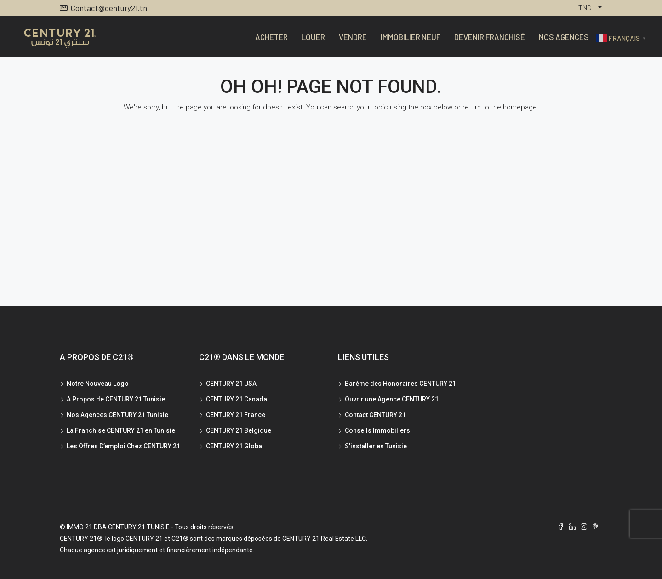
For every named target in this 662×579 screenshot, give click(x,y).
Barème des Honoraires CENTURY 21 (400, 383)
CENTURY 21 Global (235, 446)
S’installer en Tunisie (376, 446)
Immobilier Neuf (410, 36)
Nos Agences (564, 36)
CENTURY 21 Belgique (238, 430)
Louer (313, 36)
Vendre (353, 36)
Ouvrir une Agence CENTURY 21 (392, 399)
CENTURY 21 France (235, 414)
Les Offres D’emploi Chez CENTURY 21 (123, 446)
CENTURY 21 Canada (236, 399)
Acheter (271, 36)
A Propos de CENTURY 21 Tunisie (116, 399)
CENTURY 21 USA (231, 383)
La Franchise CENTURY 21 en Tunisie (121, 430)
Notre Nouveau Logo (98, 383)
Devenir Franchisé (489, 36)
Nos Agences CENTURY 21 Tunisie (117, 414)
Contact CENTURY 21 (375, 414)
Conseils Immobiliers (377, 430)
